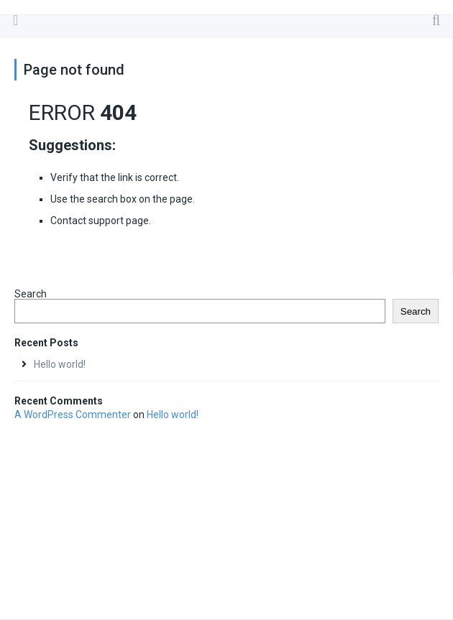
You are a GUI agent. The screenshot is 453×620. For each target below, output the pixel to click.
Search (30, 294)
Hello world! (60, 364)
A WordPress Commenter (72, 414)
